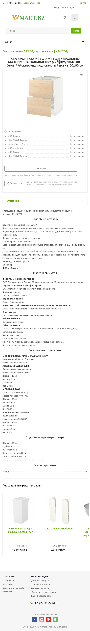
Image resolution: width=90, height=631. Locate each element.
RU (84, 3)
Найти (76, 31)
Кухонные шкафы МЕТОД (52, 51)
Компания (8, 576)
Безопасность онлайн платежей (13, 589)
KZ (81, 3)
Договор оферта (40, 580)
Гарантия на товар (40, 588)
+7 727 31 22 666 (13, 3)
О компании (8, 580)
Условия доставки (40, 584)
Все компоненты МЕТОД (18, 51)
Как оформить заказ (42, 596)
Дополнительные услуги (43, 592)
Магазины (7, 584)
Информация (39, 576)
